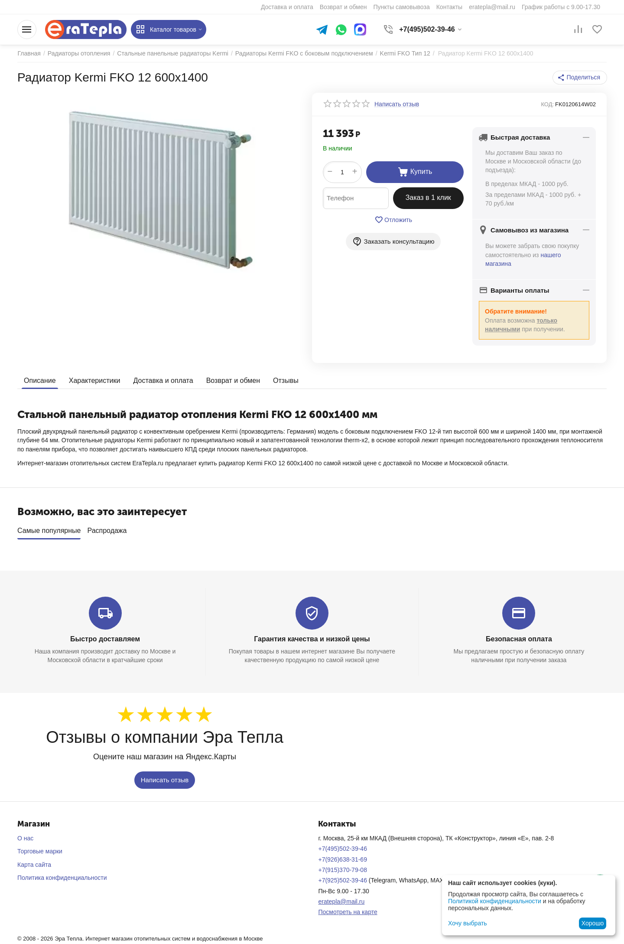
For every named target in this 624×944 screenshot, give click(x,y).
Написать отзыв (165, 780)
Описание (40, 380)
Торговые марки (39, 851)
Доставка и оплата (163, 380)
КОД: (547, 104)
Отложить (393, 220)
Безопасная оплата (519, 639)
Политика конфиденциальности (62, 877)
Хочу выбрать (467, 923)
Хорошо (593, 923)
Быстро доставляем (105, 639)
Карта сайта (34, 864)
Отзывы (286, 380)
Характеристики (94, 380)
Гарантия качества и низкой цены (312, 639)
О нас (25, 838)
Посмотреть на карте (347, 911)
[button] (580, 77)
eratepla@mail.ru (341, 901)
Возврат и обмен (233, 380)
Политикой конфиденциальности (494, 901)
